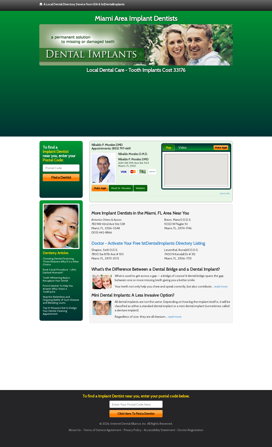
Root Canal (49, 269)
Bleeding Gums (56, 302)
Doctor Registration (190, 430)
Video (182, 147)
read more (221, 286)
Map (168, 147)
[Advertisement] (136, 107)
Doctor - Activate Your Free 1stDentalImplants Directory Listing (148, 243)
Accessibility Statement (159, 430)
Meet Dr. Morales (121, 188)
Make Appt (100, 188)
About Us (75, 430)
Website (140, 188)
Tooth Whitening (52, 277)
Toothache (49, 291)
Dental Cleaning (57, 310)
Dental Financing (64, 258)
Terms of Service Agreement (102, 430)
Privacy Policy (132, 430)
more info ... (225, 193)
